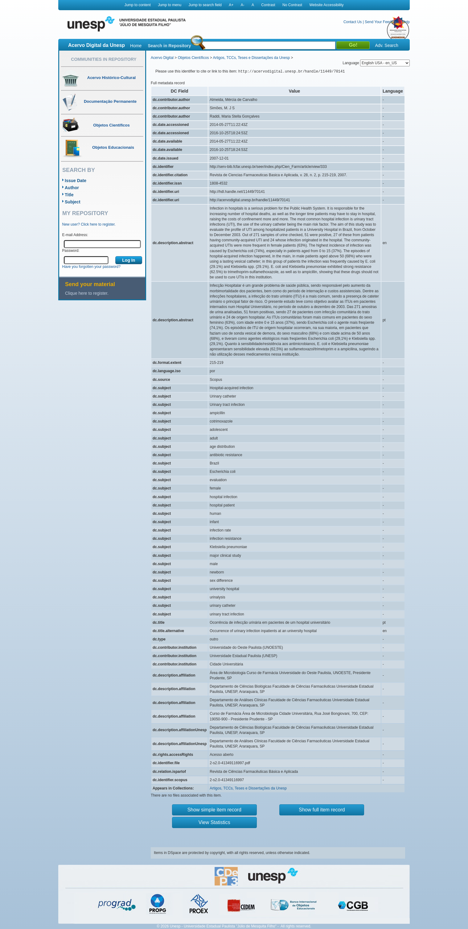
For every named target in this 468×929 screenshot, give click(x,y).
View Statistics (214, 822)
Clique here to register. (87, 293)
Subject (72, 201)
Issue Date (75, 180)
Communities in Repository (103, 59)
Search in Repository (169, 45)
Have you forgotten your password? (91, 267)
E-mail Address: (75, 235)
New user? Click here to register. (89, 224)
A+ (231, 5)
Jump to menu (169, 5)
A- (242, 5)
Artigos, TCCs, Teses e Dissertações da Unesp (251, 58)
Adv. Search (386, 45)
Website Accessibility (326, 5)
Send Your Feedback (382, 22)
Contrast (268, 5)
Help (406, 22)
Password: (71, 250)
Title (69, 194)
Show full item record (322, 809)
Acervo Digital (162, 58)
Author (72, 187)
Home (136, 45)
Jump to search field (205, 5)
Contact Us (352, 22)
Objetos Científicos (193, 58)
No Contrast (292, 5)
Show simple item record (214, 809)
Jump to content (137, 5)
